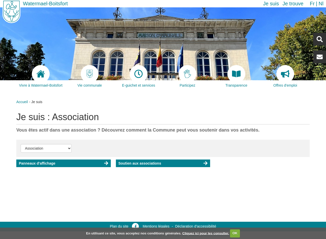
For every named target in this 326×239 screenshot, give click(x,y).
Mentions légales (156, 226)
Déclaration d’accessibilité (195, 226)
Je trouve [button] (292, 3)
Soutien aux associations (139, 163)
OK (235, 233)
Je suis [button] (271, 3)
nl (321, 3)
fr (312, 3)
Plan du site (119, 226)
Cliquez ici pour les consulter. (205, 233)
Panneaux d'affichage (37, 163)
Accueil (22, 102)
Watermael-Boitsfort (45, 3)
